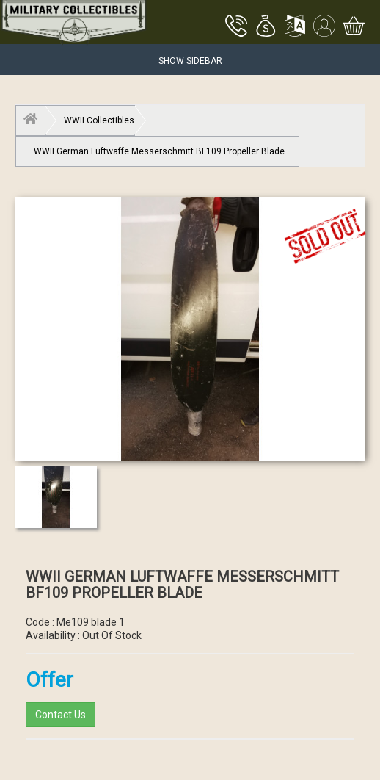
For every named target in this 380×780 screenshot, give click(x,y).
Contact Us (60, 715)
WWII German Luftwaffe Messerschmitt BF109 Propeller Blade (159, 151)
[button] (266, 27)
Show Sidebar (190, 61)
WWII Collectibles (99, 120)
